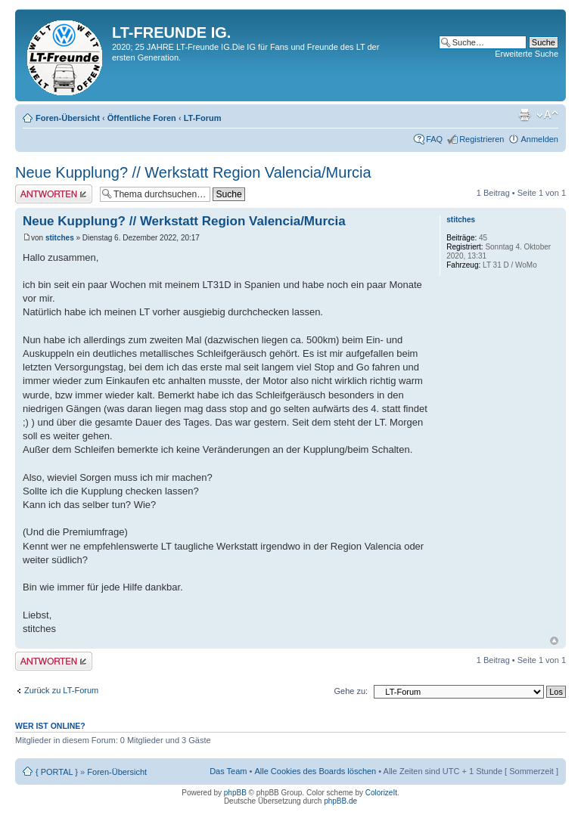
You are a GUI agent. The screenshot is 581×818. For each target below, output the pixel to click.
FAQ (434, 139)
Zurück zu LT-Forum (61, 690)
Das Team (228, 771)
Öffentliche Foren (141, 117)
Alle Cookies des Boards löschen (315, 771)
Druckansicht (524, 115)
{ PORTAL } (57, 771)
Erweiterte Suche (526, 53)
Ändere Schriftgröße (547, 115)
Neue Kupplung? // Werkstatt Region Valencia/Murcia (193, 172)
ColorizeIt (381, 793)
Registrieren (481, 139)
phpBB (235, 793)
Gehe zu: (351, 691)
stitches (59, 238)
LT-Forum (203, 117)
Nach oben (554, 641)
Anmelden (539, 139)
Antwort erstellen (53, 193)
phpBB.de (340, 801)
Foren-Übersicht (68, 117)
